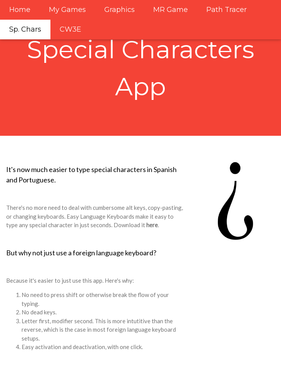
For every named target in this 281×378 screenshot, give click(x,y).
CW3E (70, 29)
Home (19, 9)
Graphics (119, 9)
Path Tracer (226, 9)
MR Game (170, 9)
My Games (67, 9)
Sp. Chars (25, 29)
